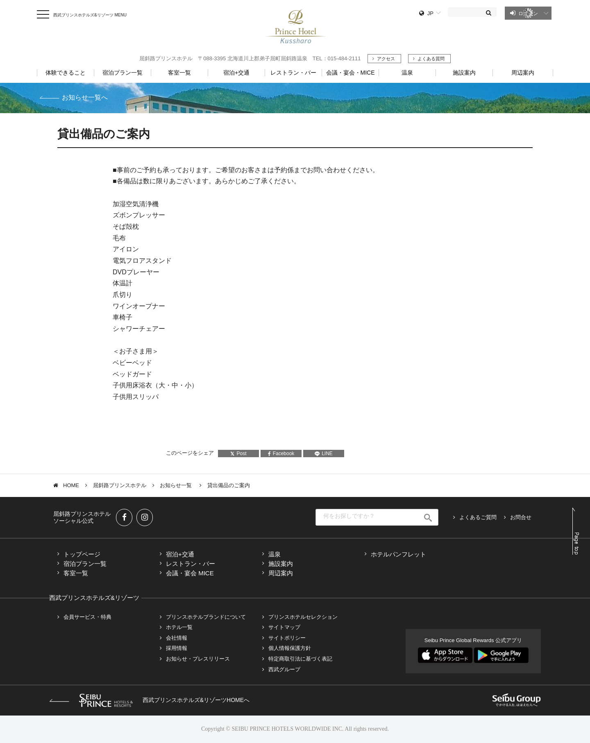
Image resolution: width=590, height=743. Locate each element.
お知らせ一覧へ (85, 97)
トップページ (82, 554)
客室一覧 (76, 573)
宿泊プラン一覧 (85, 563)
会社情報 (176, 638)
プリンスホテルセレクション (303, 617)
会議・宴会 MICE (190, 573)
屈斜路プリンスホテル (119, 485)
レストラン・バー (190, 563)
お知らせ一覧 (176, 485)
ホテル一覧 (179, 627)
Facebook (281, 453)
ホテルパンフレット (398, 554)
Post (238, 453)
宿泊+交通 (180, 554)
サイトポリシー (287, 638)
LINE (324, 453)
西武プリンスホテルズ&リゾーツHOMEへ (149, 700)
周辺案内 (280, 573)
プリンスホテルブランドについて (206, 617)
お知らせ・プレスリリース (198, 659)
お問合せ (520, 517)
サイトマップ (284, 627)
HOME (71, 485)
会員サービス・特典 (87, 617)
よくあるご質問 (478, 517)
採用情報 (176, 648)
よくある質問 (431, 58)
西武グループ (284, 669)
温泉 (274, 554)
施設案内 (280, 563)
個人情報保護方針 (289, 648)
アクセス (386, 58)
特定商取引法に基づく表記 (300, 659)
